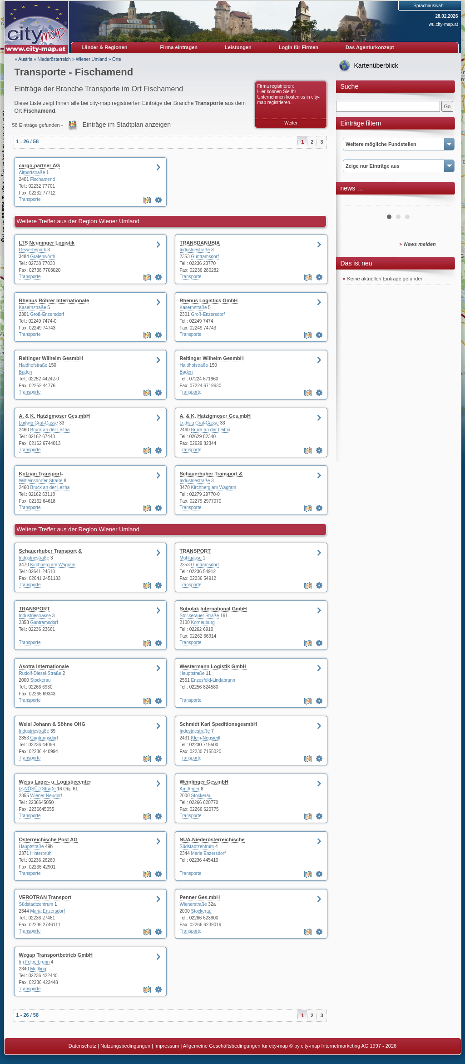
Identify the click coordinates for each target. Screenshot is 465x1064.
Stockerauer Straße (199, 615)
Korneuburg (203, 622)
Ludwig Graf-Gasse (38, 422)
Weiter (290, 122)
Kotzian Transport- (41, 473)
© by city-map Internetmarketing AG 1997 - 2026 (342, 1046)
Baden (25, 372)
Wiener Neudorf (46, 795)
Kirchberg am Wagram (214, 487)
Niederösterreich (54, 59)
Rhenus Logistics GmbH (209, 300)
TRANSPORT (195, 551)
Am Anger (190, 788)
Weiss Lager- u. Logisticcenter (55, 781)
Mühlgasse (191, 557)
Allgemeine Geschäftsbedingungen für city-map (235, 1046)
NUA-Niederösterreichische (212, 839)
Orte (116, 59)
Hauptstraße (192, 673)
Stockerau (40, 680)
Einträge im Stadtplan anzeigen (126, 124)
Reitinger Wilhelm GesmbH (51, 358)
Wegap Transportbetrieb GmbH (56, 955)
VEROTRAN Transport (45, 897)
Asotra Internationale (44, 666)
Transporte (30, 199)
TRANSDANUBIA (200, 242)
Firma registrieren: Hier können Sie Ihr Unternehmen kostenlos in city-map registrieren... (288, 94)
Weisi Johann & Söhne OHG (52, 724)
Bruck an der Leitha (50, 429)
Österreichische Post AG (48, 839)
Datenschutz (82, 1046)
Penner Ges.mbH (200, 897)
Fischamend (42, 179)
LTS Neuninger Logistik (47, 242)
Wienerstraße (193, 904)
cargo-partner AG (39, 165)
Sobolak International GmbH (213, 608)
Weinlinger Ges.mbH (204, 781)
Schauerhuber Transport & (211, 473)
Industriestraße (195, 249)
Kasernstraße (32, 307)
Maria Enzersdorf (208, 853)
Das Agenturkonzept (370, 47)
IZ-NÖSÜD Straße (37, 788)
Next (442, 202)
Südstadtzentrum (197, 846)
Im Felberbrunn (34, 961)
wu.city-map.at (443, 24)
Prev (354, 202)
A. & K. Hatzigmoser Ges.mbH (54, 416)
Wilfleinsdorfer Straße (41, 480)
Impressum (166, 1046)
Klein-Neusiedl (205, 737)
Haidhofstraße (33, 365)
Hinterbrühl (41, 853)
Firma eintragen (179, 47)
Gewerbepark (32, 249)
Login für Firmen (298, 47)
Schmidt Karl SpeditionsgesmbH (218, 724)
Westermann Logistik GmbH (213, 666)
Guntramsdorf (205, 256)
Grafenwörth (42, 256)
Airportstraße (32, 172)
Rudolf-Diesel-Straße (40, 673)
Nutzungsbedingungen (125, 1046)
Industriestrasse (35, 615)
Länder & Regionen (105, 47)
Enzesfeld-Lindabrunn (213, 680)
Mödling (38, 968)
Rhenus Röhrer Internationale (54, 300)
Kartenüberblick (376, 65)
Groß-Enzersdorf (47, 314)
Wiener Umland (91, 59)
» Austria (24, 59)
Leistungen (238, 47)
